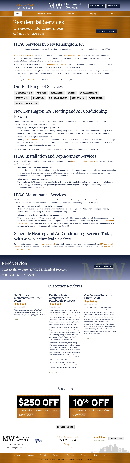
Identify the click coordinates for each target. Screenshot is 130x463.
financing (33, 70)
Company (92, 13)
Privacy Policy (61, 459)
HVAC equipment (33, 140)
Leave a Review (116, 438)
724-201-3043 (26, 7)
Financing (70, 455)
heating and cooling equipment (83, 161)
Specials (43, 455)
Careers (84, 455)
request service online (24, 249)
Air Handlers (57, 93)
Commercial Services (44, 13)
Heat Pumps (38, 98)
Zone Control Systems (26, 103)
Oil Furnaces (78, 98)
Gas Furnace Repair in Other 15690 (98, 297)
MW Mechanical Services (23, 55)
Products (70, 13)
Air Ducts (41, 93)
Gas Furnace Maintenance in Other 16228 (28, 298)
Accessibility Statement (76, 459)
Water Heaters (96, 98)
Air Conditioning (24, 93)
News (113, 13)
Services (18, 13)
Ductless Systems (88, 93)
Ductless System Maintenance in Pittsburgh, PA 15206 (62, 298)
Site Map (90, 459)
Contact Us (108, 455)
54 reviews (101, 440)
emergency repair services (58, 64)
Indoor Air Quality (58, 98)
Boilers (71, 93)
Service (17, 455)
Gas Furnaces (22, 98)
